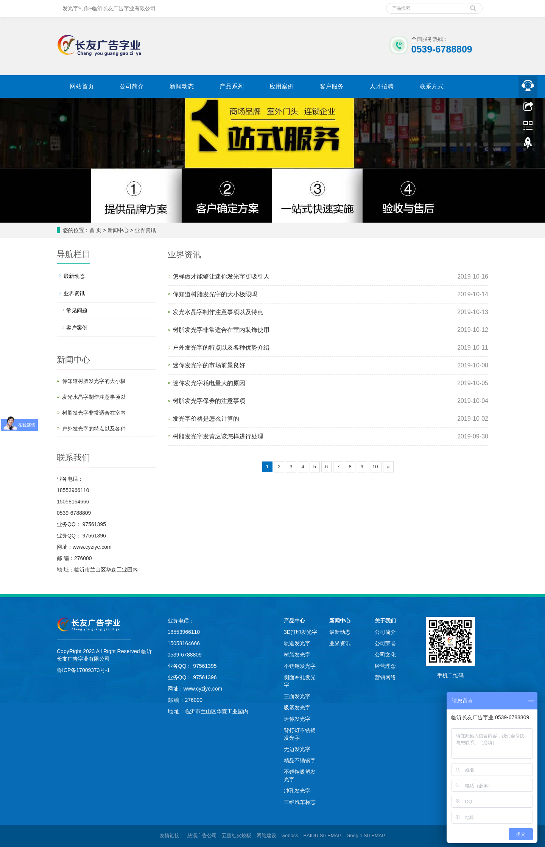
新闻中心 (118, 230)
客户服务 (331, 86)
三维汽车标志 (300, 802)
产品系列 (232, 86)
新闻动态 (182, 86)
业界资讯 (145, 230)
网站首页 (82, 86)
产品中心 (294, 621)
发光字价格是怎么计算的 (206, 418)
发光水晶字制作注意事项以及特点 (218, 312)
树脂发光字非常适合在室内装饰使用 (221, 330)
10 (375, 466)
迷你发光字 (297, 719)
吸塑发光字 (297, 708)
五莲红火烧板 (236, 835)
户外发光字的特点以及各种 (94, 429)
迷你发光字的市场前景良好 (209, 365)
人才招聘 (381, 86)
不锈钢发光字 (300, 666)
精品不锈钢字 (300, 760)
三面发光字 (297, 696)
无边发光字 (297, 749)
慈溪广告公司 (202, 835)
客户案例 (76, 328)
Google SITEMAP (365, 835)
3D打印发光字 (300, 632)
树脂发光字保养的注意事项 (209, 401)
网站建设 (266, 835)
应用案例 (281, 86)
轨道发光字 (297, 643)
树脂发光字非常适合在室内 (94, 413)
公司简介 (132, 86)
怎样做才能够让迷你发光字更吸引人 (221, 276)
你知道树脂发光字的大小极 (94, 381)
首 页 (95, 230)
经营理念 (385, 666)
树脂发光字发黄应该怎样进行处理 (218, 436)
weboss (290, 835)
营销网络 (385, 677)
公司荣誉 (385, 643)
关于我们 (385, 621)
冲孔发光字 (297, 791)
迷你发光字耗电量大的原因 (209, 383)
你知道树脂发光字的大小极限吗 (215, 294)
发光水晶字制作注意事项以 (94, 397)
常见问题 (76, 310)
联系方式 (431, 86)
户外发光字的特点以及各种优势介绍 (221, 347)
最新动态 (74, 276)
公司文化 (385, 655)
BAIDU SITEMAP (322, 835)
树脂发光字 (297, 655)
